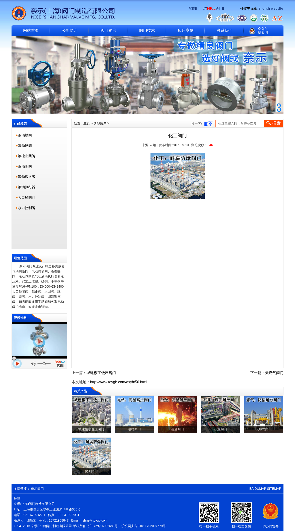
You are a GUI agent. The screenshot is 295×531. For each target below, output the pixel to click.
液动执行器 (26, 187)
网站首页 (31, 30)
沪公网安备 (271, 526)
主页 (86, 123)
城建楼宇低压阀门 (101, 373)
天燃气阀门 (274, 373)
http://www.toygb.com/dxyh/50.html (118, 382)
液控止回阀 (26, 156)
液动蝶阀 (25, 135)
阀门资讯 (108, 30)
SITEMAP (274, 488)
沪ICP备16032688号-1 (104, 526)
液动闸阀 (25, 166)
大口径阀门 (26, 197)
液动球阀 (25, 146)
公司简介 (69, 30)
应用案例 (186, 30)
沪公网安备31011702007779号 (143, 526)
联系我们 (224, 30)
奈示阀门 (37, 488)
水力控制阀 (26, 208)
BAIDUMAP (257, 488)
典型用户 (100, 123)
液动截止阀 (26, 177)
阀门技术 (147, 30)
